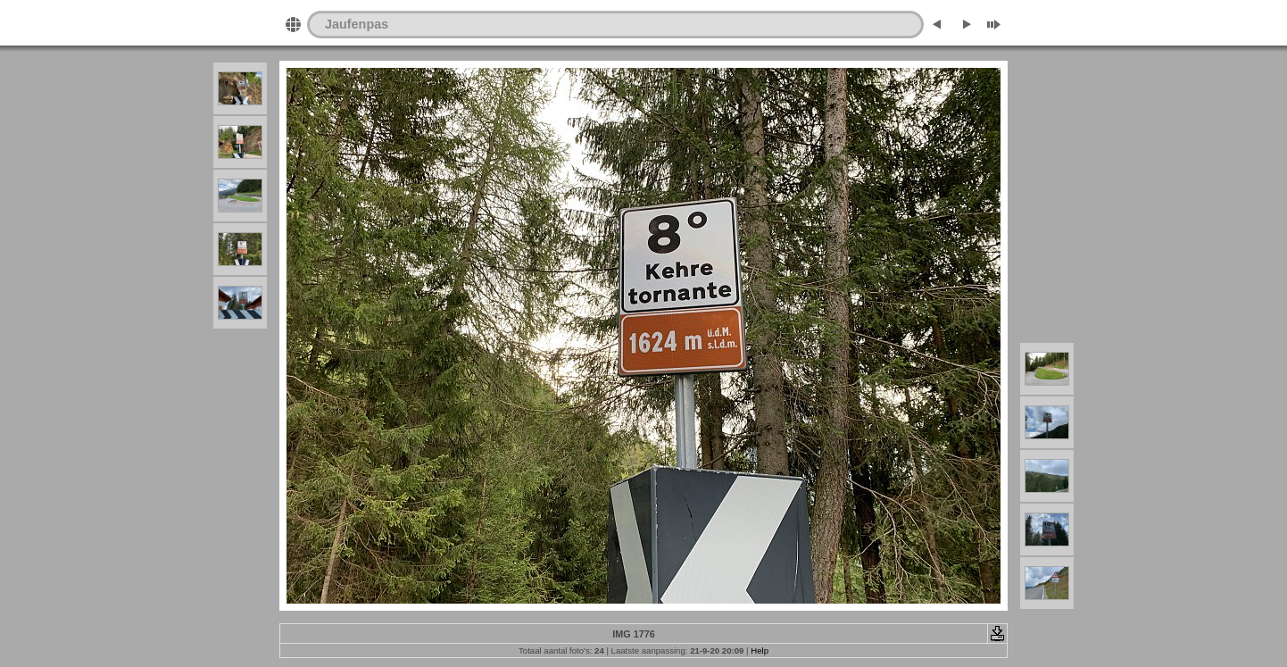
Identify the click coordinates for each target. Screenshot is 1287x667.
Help (759, 650)
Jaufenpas (356, 24)
